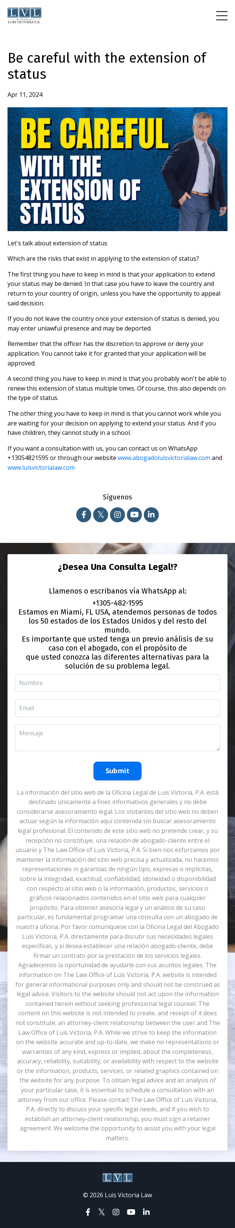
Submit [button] (117, 770)
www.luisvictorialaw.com (41, 467)
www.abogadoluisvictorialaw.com (164, 458)
